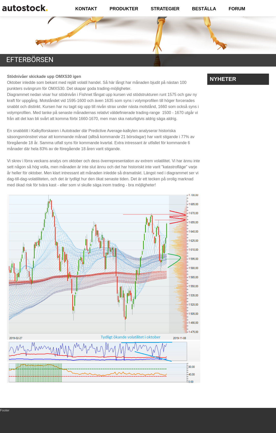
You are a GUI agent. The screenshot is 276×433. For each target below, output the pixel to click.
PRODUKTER (124, 8)
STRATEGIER (165, 8)
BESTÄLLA (204, 8)
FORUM (237, 8)
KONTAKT (86, 8)
